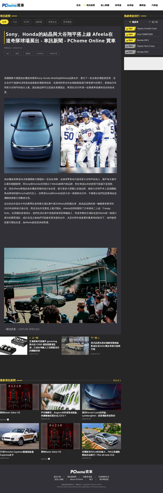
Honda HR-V (143, 40)
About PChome (76, 479)
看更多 (116, 380)
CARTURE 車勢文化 (28, 329)
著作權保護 (103, 479)
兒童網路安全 (103, 476)
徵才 (91, 479)
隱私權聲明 (71, 476)
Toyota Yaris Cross (146, 46)
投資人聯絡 (59, 479)
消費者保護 (87, 476)
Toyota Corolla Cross (147, 28)
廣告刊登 (57, 476)
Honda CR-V (143, 52)
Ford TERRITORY (145, 34)
